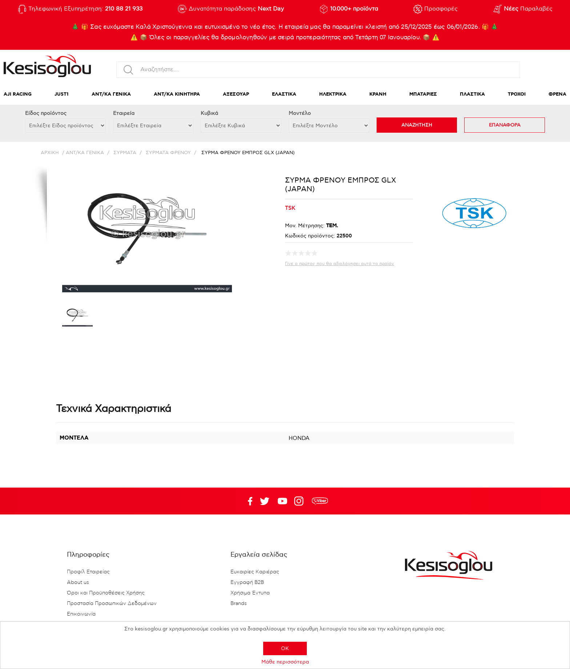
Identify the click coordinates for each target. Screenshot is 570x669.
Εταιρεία (124, 113)
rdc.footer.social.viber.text (320, 501)
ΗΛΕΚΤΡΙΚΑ (332, 94)
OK (285, 648)
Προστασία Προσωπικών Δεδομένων (112, 603)
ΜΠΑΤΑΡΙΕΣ (423, 94)
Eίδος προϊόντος (46, 113)
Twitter (282, 501)
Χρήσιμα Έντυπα (250, 593)
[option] (77, 317)
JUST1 (62, 94)
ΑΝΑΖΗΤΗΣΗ (416, 125)
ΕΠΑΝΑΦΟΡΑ (505, 125)
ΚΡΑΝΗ (377, 94)
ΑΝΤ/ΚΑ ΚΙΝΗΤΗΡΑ (177, 94)
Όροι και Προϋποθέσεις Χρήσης (106, 593)
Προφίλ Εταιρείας (88, 572)
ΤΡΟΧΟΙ (517, 94)
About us (78, 582)
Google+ (300, 501)
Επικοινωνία (81, 614)
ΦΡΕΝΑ (557, 94)
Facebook (247, 501)
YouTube (264, 501)
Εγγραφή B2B (247, 582)
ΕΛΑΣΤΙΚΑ (284, 94)
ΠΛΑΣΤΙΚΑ (472, 94)
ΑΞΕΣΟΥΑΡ (236, 94)
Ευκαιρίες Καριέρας (254, 572)
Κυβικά (209, 113)
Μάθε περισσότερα (285, 662)
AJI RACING (18, 94)
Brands (238, 603)
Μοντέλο (300, 113)
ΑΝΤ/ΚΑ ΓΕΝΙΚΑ (111, 94)
